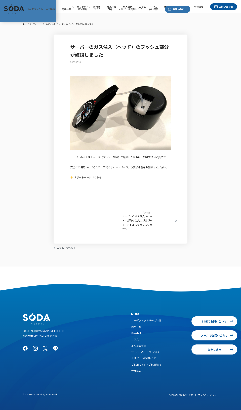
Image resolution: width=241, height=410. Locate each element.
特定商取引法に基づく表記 (181, 394)
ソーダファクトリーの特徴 (86, 6)
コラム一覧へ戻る (67, 247)
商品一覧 (111, 6)
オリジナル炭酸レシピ (175, 6)
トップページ (29, 24)
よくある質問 (138, 345)
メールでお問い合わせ (195, 335)
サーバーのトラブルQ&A (145, 352)
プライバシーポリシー (208, 394)
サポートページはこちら (88, 177)
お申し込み (195, 349)
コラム (142, 6)
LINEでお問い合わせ (195, 321)
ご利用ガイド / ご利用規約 (146, 364)
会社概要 (199, 6)
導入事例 (127, 6)
